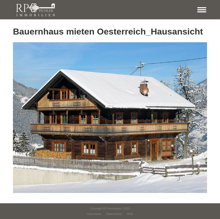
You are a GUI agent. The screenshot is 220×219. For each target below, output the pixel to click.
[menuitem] (94, 213)
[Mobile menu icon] (201, 10)
